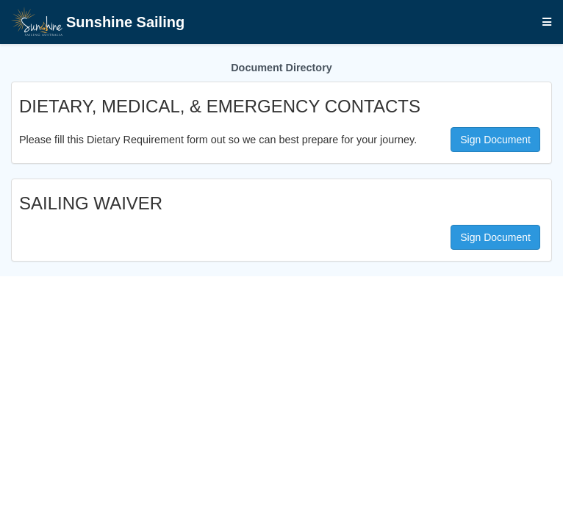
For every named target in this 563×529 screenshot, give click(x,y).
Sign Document (495, 139)
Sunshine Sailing (97, 23)
